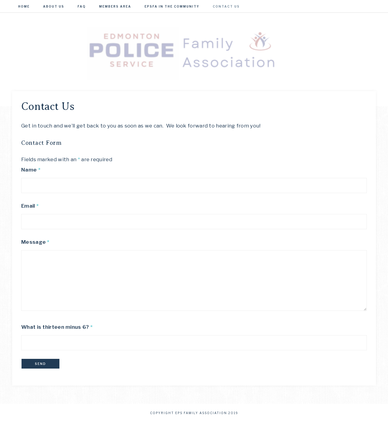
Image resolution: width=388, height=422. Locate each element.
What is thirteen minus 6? (56, 327)
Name (30, 170)
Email (29, 206)
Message (35, 242)
